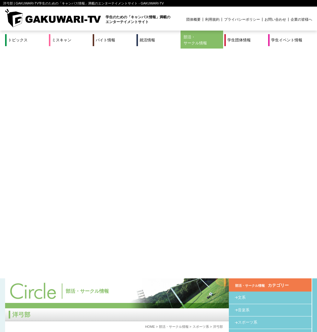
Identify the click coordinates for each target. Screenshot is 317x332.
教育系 (244, 105)
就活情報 (147, 40)
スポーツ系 (201, 97)
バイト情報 (105, 40)
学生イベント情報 (286, 40)
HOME (150, 97)
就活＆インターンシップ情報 (87, 308)
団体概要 (193, 19)
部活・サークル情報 (195, 40)
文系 (242, 67)
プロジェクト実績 (118, 315)
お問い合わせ (275, 19)
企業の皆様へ (301, 19)
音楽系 (244, 80)
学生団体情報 (239, 40)
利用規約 (212, 19)
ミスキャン (61, 40)
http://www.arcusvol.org (44, 186)
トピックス (18, 40)
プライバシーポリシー (242, 19)
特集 (118, 308)
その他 (244, 117)
